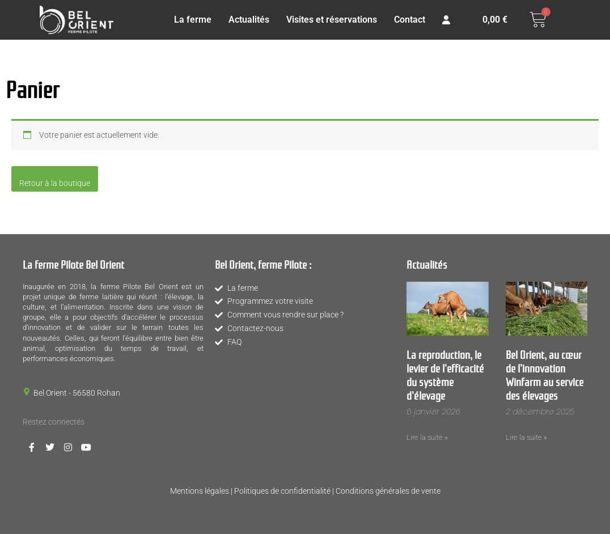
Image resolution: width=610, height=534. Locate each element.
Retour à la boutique (54, 183)
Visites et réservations (331, 19)
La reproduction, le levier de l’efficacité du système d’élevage (445, 374)
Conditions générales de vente (388, 490)
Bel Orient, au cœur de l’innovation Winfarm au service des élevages (544, 374)
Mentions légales (199, 490)
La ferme (192, 19)
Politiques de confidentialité (282, 490)
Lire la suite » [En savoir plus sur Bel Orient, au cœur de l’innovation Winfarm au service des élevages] (526, 437)
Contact (409, 19)
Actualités (248, 19)
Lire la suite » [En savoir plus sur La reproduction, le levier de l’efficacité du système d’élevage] (427, 437)
